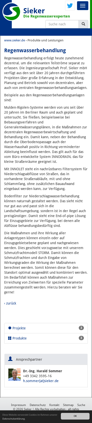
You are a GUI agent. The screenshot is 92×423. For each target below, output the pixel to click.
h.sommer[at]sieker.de (41, 381)
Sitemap (68, 405)
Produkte (46, 338)
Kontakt (54, 405)
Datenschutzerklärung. (13, 418)
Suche (81, 405)
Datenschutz (38, 405)
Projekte (46, 328)
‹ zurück (10, 303)
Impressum (18, 405)
